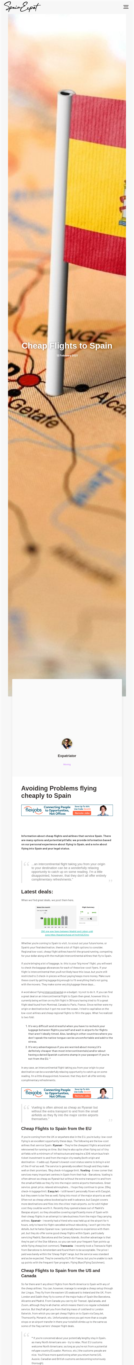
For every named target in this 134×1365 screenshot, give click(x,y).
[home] (22, 6)
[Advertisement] (67, 712)
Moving (67, 764)
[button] (126, 6)
